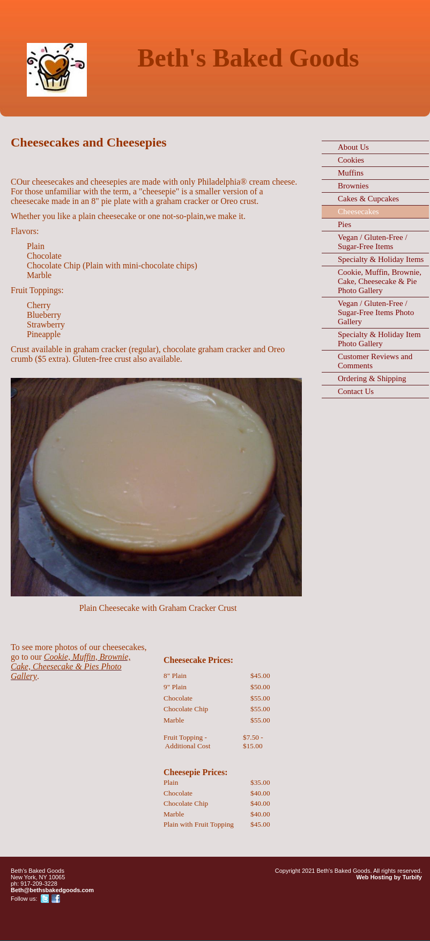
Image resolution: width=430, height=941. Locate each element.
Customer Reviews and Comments (375, 361)
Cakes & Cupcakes (368, 198)
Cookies (351, 160)
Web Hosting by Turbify (389, 877)
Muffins (351, 173)
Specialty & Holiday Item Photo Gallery (379, 339)
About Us (353, 147)
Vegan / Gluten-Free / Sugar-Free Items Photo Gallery (376, 312)
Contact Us (356, 391)
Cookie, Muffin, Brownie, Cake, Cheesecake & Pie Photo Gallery (379, 281)
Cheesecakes (358, 211)
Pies (344, 224)
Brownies (353, 185)
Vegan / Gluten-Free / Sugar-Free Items (372, 242)
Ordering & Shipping (372, 378)
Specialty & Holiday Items (381, 259)
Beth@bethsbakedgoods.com (52, 890)
